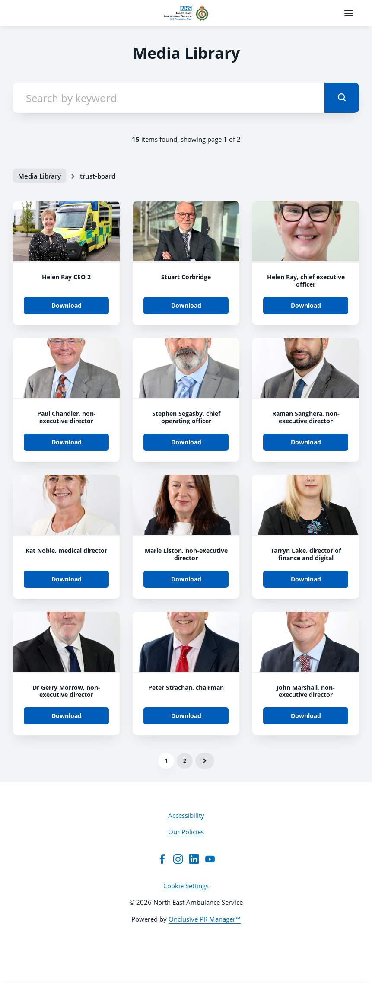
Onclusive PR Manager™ (205, 919)
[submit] (341, 98)
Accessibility (186, 815)
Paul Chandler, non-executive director (66, 417)
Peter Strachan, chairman (186, 687)
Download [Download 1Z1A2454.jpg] (186, 716)
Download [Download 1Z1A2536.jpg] (66, 579)
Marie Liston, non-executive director (186, 554)
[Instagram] (178, 859)
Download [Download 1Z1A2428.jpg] (306, 716)
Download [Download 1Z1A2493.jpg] (306, 579)
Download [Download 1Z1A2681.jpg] (66, 442)
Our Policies (186, 831)
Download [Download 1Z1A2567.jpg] (306, 442)
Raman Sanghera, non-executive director (306, 417)
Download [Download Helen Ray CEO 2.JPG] (66, 305)
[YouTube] (210, 859)
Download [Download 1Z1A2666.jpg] (186, 442)
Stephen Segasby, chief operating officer (186, 417)
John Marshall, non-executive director (306, 691)
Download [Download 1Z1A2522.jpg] (186, 579)
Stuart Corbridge (186, 277)
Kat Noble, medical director (66, 550)
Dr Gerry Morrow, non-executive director (66, 691)
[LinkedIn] (194, 859)
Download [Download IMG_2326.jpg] (186, 305)
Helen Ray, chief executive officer (306, 280)
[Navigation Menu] (349, 13)
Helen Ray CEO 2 (66, 277)
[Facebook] (162, 859)
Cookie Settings (186, 885)
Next (204, 761)
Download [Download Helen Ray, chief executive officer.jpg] (306, 305)
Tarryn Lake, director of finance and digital (305, 554)
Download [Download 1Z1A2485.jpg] (66, 716)
